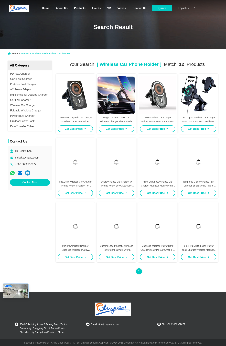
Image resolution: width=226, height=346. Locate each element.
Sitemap (28, 342)
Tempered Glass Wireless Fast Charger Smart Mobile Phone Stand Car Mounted (198, 185)
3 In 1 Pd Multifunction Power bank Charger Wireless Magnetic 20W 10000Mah (198, 250)
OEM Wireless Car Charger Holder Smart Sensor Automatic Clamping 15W (157, 121)
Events (96, 8)
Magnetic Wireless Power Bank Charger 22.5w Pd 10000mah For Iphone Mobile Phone (157, 250)
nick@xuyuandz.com (27, 157)
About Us (61, 8)
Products (80, 8)
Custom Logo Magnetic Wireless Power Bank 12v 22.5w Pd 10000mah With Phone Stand (116, 250)
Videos (122, 8)
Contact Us (139, 8)
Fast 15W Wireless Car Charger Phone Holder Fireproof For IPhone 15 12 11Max (75, 185)
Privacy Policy (42, 342)
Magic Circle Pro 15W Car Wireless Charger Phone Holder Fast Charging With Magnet (116, 121)
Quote (162, 8)
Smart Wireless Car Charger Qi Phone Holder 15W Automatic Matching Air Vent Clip (116, 185)
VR (109, 8)
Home (45, 8)
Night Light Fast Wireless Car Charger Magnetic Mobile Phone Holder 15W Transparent (157, 185)
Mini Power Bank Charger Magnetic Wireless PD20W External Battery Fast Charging (75, 250)
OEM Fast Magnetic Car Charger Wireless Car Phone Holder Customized (75, 121)
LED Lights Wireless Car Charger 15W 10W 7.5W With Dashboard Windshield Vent (198, 121)
